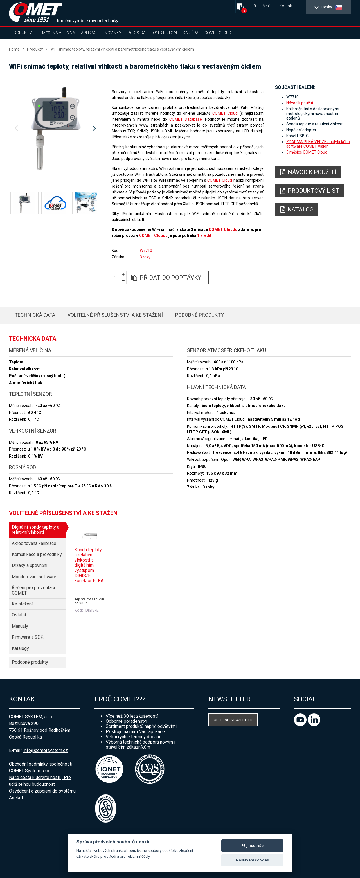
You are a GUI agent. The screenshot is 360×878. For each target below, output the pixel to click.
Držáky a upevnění (29, 565)
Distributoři (164, 33)
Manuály (20, 626)
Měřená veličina (58, 33)
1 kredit (204, 235)
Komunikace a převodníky (37, 554)
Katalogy (20, 648)
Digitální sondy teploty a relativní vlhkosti (35, 529)
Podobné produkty (199, 315)
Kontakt (286, 6)
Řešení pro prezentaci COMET (33, 590)
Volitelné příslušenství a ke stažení (115, 315)
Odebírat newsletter (233, 720)
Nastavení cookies (252, 860)
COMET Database (185, 119)
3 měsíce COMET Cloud (306, 152)
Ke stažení (22, 604)
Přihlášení (261, 6)
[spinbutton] (117, 277)
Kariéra (191, 33)
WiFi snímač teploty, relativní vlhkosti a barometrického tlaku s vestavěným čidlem (122, 49)
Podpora (136, 33)
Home (14, 49)
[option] (55, 128)
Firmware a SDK (27, 637)
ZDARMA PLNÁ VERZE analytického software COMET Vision (318, 143)
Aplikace (90, 33)
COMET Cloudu (223, 229)
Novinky (113, 33)
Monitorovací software (34, 576)
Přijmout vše (252, 845)
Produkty (21, 33)
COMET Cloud (217, 33)
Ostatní (19, 615)
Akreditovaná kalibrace (34, 543)
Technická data (35, 315)
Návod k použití (299, 103)
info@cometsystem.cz (45, 750)
